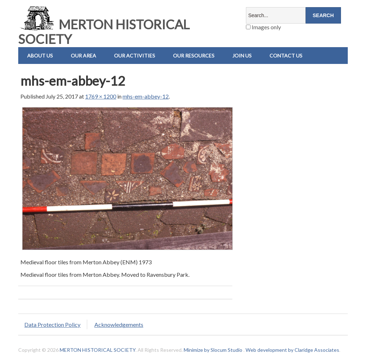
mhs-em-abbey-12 (146, 96)
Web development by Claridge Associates (292, 350)
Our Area (83, 55)
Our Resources (193, 55)
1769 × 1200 (100, 96)
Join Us (242, 55)
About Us (40, 55)
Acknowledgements (118, 324)
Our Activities (134, 55)
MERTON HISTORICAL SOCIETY (103, 31)
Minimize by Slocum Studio (213, 350)
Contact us (285, 55)
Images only (263, 27)
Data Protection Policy (52, 324)
